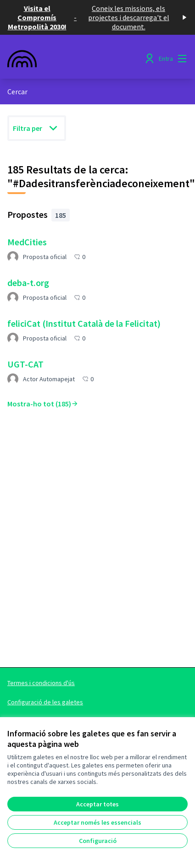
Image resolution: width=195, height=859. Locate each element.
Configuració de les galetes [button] (45, 702)
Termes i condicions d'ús (41, 683)
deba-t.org (28, 282)
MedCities (27, 242)
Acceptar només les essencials (97, 822)
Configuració (98, 841)
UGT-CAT (25, 364)
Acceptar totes (97, 804)
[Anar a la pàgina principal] (74, 58)
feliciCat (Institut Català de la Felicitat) (84, 323)
